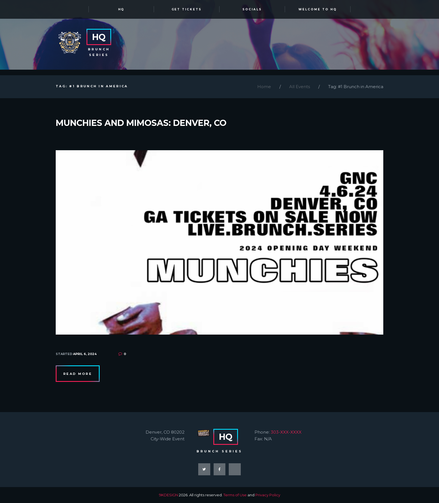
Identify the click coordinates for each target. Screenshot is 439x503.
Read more (77, 374)
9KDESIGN (168, 495)
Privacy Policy (267, 495)
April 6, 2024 (85, 354)
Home (264, 86)
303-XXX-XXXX (286, 432)
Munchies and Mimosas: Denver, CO (141, 123)
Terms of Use (235, 495)
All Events (299, 86)
